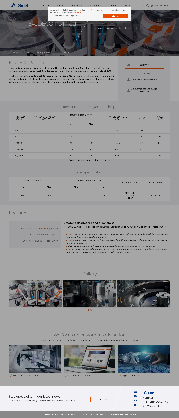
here (84, 16)
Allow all (111, 16)
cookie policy (87, 13)
